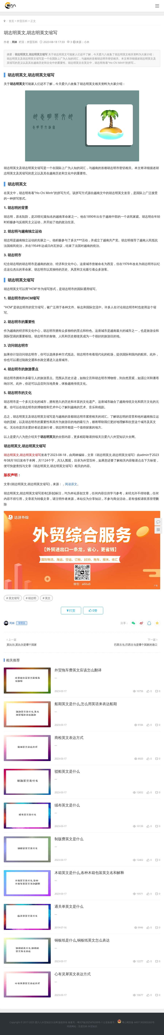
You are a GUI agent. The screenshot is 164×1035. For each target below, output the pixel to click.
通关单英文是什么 (70, 906)
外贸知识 (92, 1026)
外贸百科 (22, 21)
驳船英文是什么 (68, 771)
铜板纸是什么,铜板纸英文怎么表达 (84, 940)
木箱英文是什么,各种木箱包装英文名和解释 (91, 872)
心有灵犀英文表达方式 (74, 974)
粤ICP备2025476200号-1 (90, 1022)
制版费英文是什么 (70, 839)
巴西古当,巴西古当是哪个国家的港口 (135, 644)
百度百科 (82, 1026)
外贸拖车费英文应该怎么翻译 (79, 670)
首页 (11, 21)
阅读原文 (71, 484)
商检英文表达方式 (70, 737)
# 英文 (46, 598)
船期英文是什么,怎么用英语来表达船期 (87, 703)
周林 (14, 42)
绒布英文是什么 (68, 805)
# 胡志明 (31, 598)
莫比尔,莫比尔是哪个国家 (22, 644)
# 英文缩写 (12, 598)
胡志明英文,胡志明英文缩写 (32, 32)
